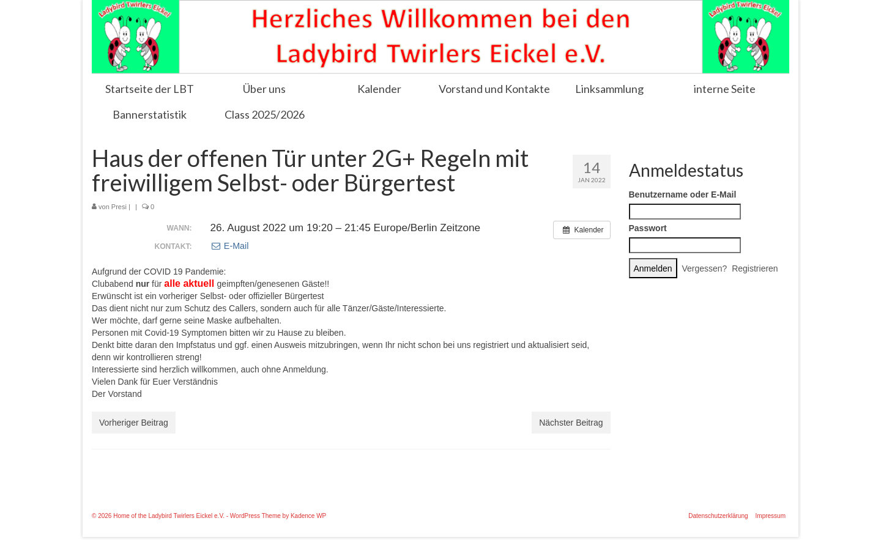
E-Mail (229, 246)
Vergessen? (704, 268)
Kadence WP (308, 515)
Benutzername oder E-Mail (683, 194)
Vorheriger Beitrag (133, 422)
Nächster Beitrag (571, 422)
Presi (119, 206)
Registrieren (755, 268)
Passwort (648, 228)
